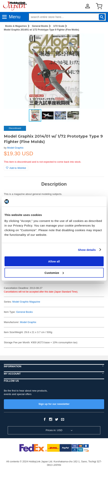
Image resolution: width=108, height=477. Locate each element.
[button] (97, 40)
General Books (40, 26)
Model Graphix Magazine (26, 301)
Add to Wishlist (16, 168)
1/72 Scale (58, 26)
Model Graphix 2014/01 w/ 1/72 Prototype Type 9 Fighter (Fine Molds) (41, 29)
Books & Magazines (16, 26)
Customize (54, 272)
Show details (87, 249)
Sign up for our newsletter (54, 404)
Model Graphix (15, 147)
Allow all (54, 261)
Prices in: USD (54, 430)
